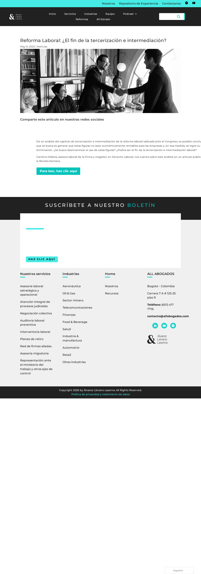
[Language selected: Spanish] (179, 570)
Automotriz (71, 347)
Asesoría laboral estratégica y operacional (31, 290)
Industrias (90, 14)
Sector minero (73, 300)
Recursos (111, 293)
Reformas (82, 19)
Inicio (52, 14)
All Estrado (103, 19)
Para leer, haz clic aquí (58, 171)
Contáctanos (171, 3)
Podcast (128, 14)
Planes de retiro (31, 339)
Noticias (42, 46)
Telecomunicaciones (77, 307)
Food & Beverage (75, 322)
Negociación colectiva (36, 313)
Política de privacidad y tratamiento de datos (100, 394)
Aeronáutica (72, 286)
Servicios (70, 14)
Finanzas (69, 314)
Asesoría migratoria (34, 353)
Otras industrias (74, 362)
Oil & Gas (69, 293)
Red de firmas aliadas (36, 346)
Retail (67, 355)
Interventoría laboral (35, 332)
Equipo (110, 14)
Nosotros (108, 3)
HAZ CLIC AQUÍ (41, 259)
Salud (67, 329)
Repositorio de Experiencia (138, 3)
